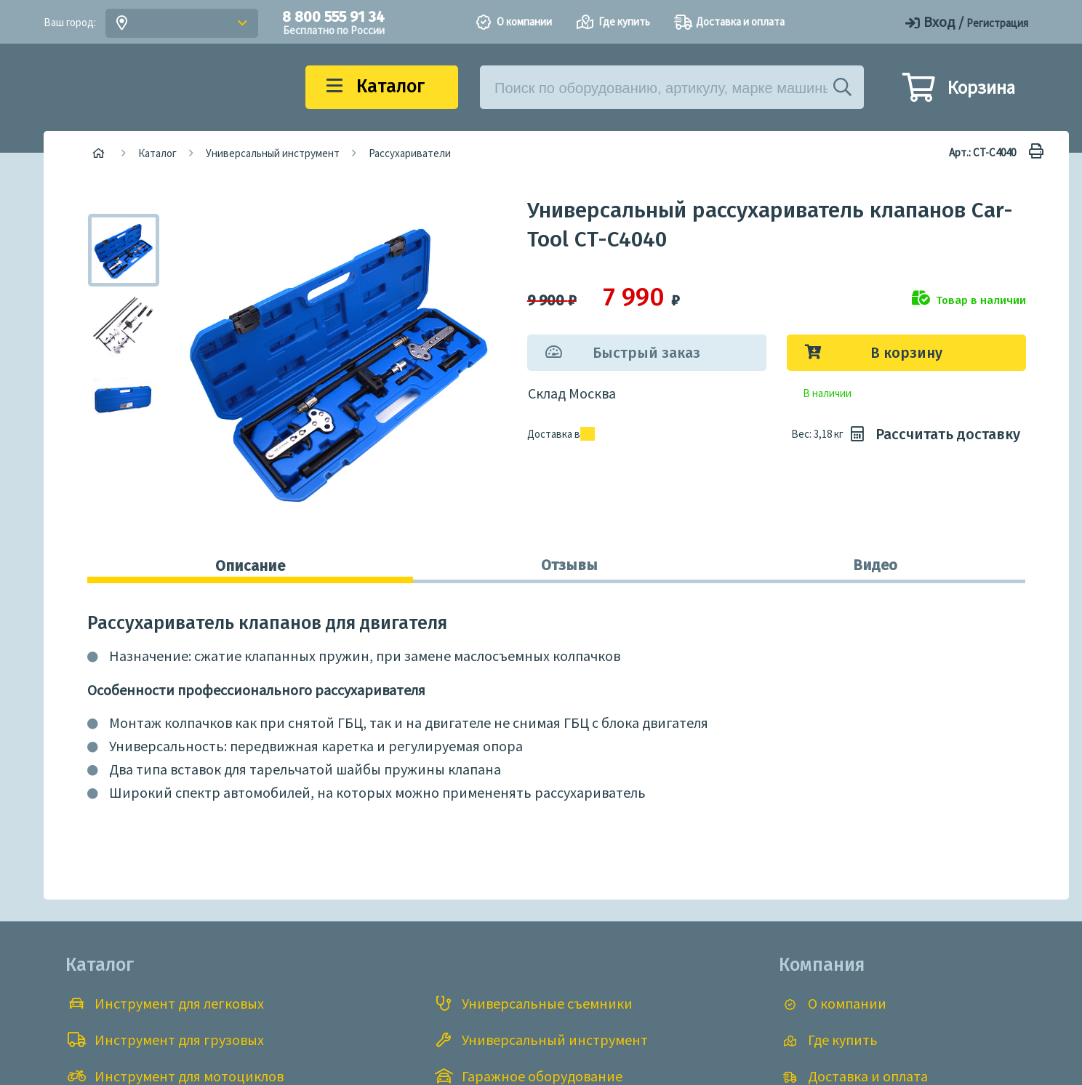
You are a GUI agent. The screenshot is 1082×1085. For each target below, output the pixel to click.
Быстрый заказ (646, 352)
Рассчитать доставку (933, 434)
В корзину (906, 352)
